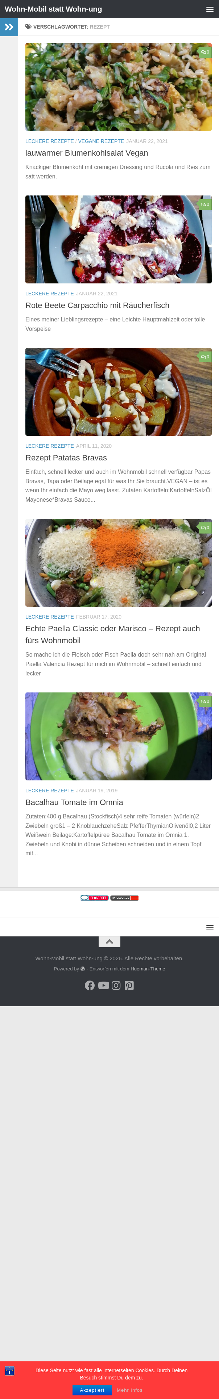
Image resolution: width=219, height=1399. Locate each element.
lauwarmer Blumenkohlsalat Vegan (86, 152)
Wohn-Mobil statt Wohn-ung (53, 9)
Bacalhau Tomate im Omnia (74, 802)
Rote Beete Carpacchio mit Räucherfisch (97, 305)
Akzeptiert (92, 1390)
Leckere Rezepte (49, 141)
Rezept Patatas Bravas (66, 457)
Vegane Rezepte (101, 141)
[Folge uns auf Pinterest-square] (129, 986)
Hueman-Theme (148, 969)
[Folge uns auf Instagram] (116, 986)
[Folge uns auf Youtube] (103, 986)
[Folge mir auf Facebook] (90, 986)
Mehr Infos (129, 1390)
